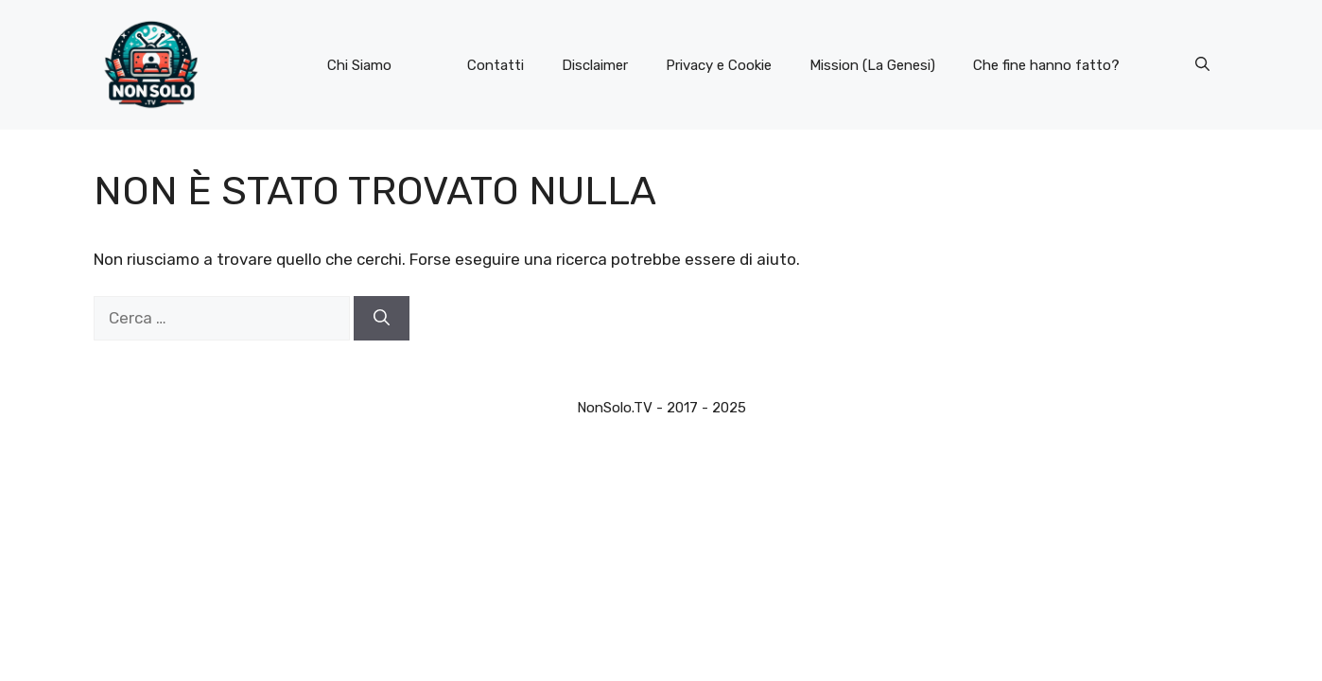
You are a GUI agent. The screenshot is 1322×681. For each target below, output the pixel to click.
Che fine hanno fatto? (1046, 65)
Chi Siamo (359, 65)
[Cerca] (381, 318)
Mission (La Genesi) (872, 65)
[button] (1202, 65)
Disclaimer (595, 65)
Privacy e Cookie (719, 65)
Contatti (495, 65)
